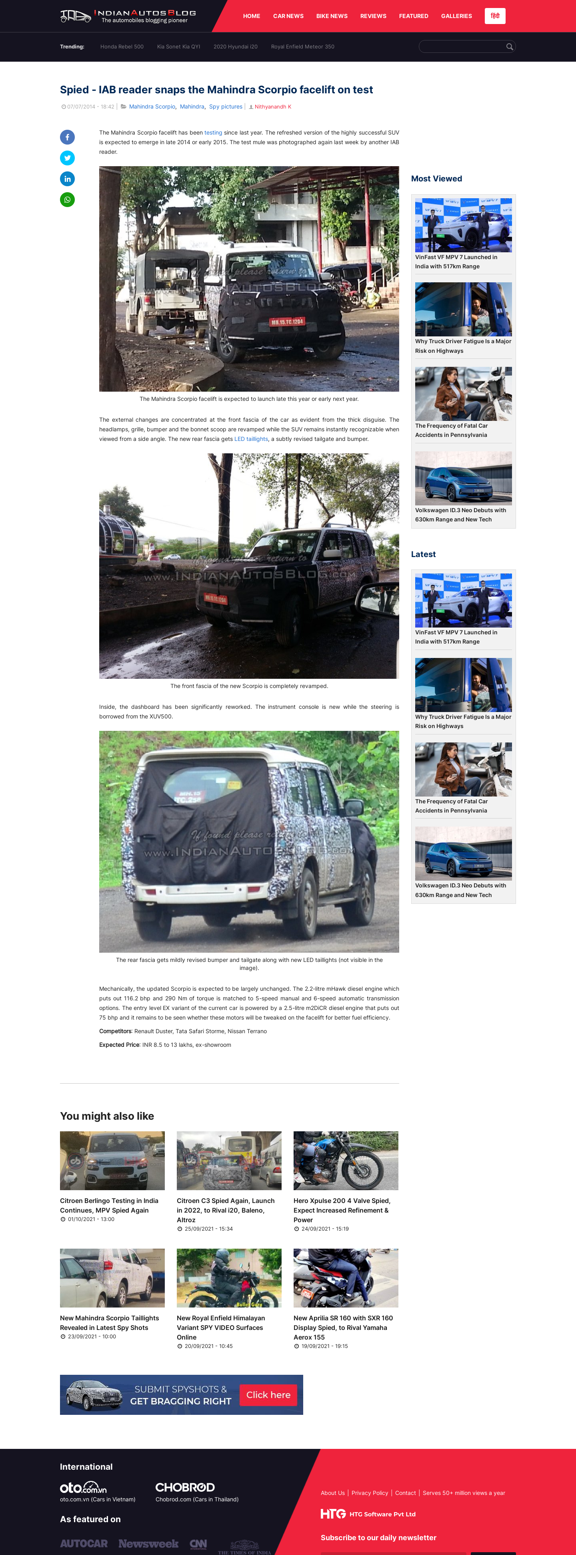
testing (213, 132)
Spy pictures (225, 106)
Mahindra (192, 106)
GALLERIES (456, 15)
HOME (251, 15)
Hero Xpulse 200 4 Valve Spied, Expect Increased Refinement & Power (342, 1210)
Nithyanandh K (269, 106)
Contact (405, 1492)
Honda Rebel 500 (122, 46)
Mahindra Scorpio (152, 106)
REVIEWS (373, 15)
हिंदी (495, 15)
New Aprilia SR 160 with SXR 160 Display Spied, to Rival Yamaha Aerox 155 (343, 1327)
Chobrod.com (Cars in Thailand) (197, 1499)
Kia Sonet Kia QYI (178, 46)
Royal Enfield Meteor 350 (302, 46)
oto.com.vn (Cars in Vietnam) (98, 1499)
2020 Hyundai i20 (236, 46)
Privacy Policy (370, 1492)
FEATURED (413, 15)
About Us (333, 1492)
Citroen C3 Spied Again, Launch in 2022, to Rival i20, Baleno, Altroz (226, 1210)
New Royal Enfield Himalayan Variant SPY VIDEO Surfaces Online (221, 1327)
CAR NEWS (288, 15)
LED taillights (251, 438)
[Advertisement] (463, 121)
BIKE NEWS (332, 15)
